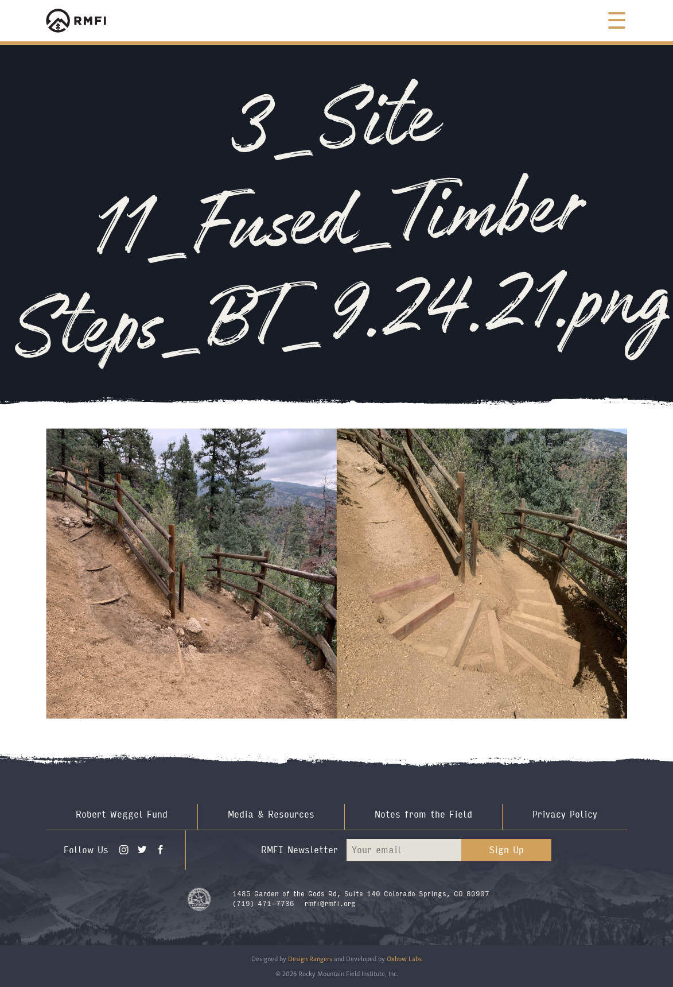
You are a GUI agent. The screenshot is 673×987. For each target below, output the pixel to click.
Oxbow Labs (404, 958)
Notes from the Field (423, 814)
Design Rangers (310, 958)
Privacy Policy (564, 814)
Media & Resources (271, 814)
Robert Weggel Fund (122, 814)
